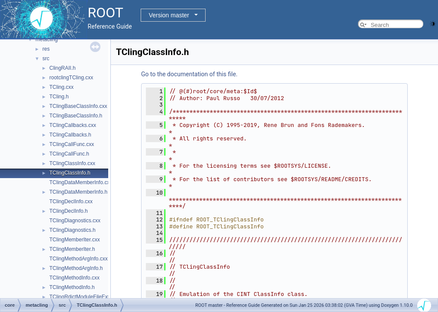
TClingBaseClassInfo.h (75, 116)
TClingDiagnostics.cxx (74, 221)
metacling (46, 39)
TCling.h (59, 97)
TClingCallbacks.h (70, 135)
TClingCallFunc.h (69, 154)
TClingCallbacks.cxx (72, 125)
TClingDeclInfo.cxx (71, 201)
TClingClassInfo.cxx (72, 163)
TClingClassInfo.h (69, 173)
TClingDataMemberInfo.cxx (80, 182)
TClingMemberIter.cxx (74, 240)
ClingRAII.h (62, 68)
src (45, 58)
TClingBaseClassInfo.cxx (78, 106)
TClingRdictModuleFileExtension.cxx (91, 297)
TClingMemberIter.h (72, 249)
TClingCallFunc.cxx (71, 144)
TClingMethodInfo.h (72, 287)
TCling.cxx (61, 87)
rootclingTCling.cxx (71, 78)
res (46, 49)
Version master (169, 15)
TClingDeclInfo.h (68, 211)
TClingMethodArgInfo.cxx (78, 259)
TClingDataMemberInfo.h (78, 192)
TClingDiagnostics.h (72, 230)
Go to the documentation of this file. (189, 74)
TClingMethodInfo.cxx (74, 278)
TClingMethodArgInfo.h (76, 268)
